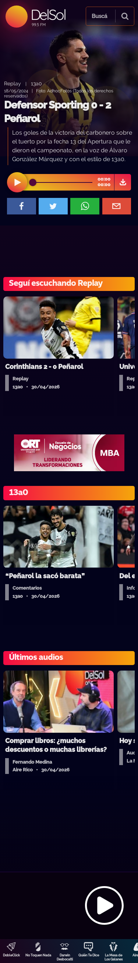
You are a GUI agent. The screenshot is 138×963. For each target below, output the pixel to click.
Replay (12, 83)
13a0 (36, 83)
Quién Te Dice (88, 955)
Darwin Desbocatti (65, 957)
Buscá (99, 16)
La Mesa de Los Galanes (114, 957)
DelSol (48, 14)
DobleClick (11, 955)
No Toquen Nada (38, 955)
